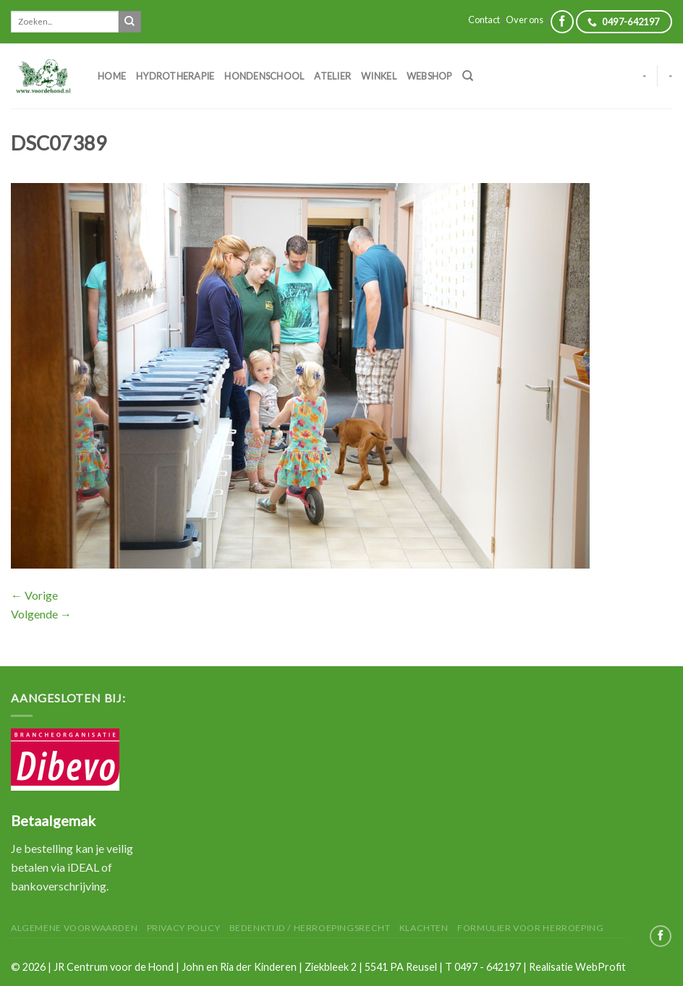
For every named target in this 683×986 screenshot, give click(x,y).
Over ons (524, 19)
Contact (484, 19)
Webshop (429, 76)
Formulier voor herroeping (530, 927)
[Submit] (129, 22)
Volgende (41, 614)
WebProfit (600, 967)
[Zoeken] (467, 76)
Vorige (34, 595)
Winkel (378, 76)
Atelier (332, 76)
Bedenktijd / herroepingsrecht (310, 927)
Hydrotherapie (175, 76)
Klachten (424, 927)
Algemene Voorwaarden (74, 927)
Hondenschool (264, 76)
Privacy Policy (184, 927)
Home (112, 76)
